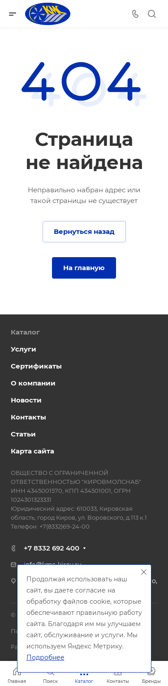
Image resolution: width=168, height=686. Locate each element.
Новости (26, 400)
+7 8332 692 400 (51, 548)
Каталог (25, 332)
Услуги (23, 349)
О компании (33, 383)
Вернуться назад (84, 231)
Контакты (28, 417)
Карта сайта (32, 451)
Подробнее (45, 657)
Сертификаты (36, 366)
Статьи (23, 434)
